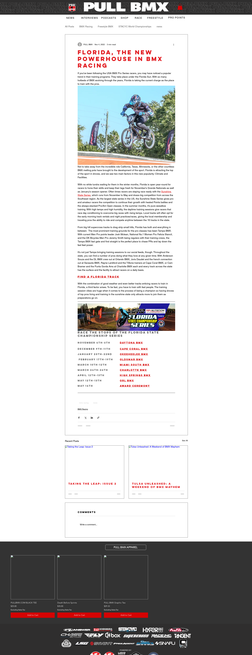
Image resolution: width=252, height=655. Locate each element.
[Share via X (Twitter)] (85, 417)
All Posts (69, 26)
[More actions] (173, 44)
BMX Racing (86, 26)
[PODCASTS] (109, 17)
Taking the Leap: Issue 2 (92, 483)
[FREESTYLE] (155, 17)
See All (185, 440)
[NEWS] (70, 17)
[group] (126, 586)
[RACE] (138, 17)
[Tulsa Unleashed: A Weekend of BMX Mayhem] (158, 462)
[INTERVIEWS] (89, 17)
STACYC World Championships (134, 26)
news (159, 26)
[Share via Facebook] (79, 417)
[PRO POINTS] (177, 17)
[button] (180, 7)
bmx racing (84, 403)
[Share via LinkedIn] (92, 417)
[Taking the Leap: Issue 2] (94, 462)
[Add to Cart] (33, 615)
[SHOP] (124, 17)
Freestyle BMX (105, 26)
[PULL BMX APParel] (125, 547)
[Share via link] (98, 417)
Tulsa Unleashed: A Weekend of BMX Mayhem (156, 485)
